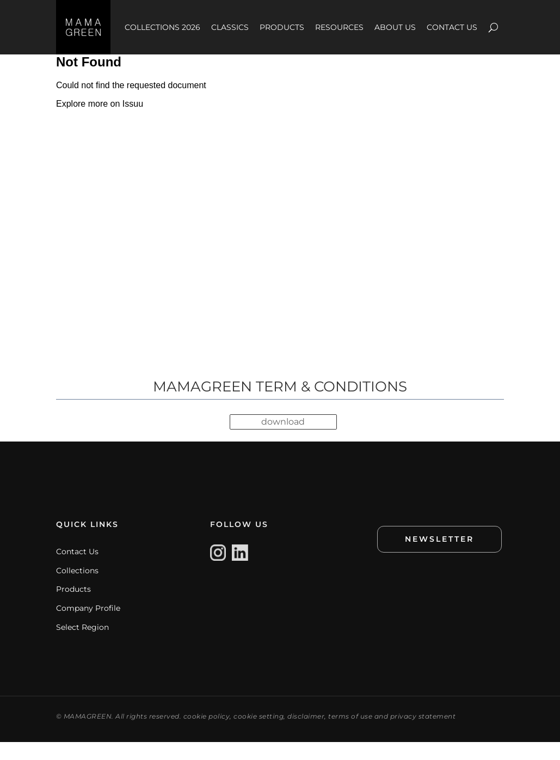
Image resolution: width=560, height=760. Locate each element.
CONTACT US (452, 27)
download (283, 441)
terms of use (350, 734)
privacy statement (423, 734)
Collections (77, 588)
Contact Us (77, 570)
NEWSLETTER (439, 557)
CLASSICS (230, 27)
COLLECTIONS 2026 (162, 27)
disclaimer (305, 734)
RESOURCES (339, 27)
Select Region (82, 645)
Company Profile (88, 627)
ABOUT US (395, 27)
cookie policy (206, 734)
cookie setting (258, 734)
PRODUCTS (282, 27)
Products (73, 607)
